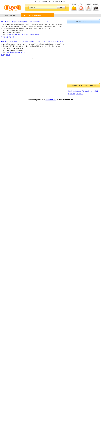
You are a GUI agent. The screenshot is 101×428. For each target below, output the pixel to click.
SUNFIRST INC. (51, 100)
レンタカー (22, 52)
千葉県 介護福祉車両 (13, 34)
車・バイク (16, 37)
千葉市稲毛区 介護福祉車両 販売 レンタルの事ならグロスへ (25, 22)
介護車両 (36, 34)
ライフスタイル (6, 37)
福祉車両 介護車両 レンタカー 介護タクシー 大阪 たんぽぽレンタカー (32, 41)
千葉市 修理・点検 (27, 34)
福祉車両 (10, 52)
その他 (8, 55)
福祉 (2, 55)
